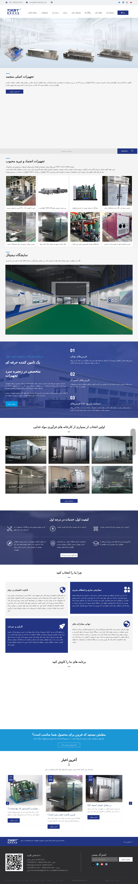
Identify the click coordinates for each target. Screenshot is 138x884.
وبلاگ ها (25, 880)
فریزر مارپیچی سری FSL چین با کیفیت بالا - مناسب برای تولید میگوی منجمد (21, 208)
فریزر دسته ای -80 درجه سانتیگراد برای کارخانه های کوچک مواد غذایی (117, 208)
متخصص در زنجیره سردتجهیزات (23, 373)
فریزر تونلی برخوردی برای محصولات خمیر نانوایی (20, 244)
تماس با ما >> (128, 842)
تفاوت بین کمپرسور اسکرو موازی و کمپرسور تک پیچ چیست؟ (24, 808)
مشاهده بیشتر (69, 501)
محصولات (50, 880)
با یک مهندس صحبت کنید (69, 745)
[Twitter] (127, 2)
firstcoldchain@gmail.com (40, 870)
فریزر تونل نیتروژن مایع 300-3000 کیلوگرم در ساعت (53, 208)
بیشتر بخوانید (15, 92)
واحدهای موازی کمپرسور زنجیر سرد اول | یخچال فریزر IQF (85, 244)
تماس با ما (8, 880)
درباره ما (17, 880)
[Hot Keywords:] (110, 12)
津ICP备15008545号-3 (80, 880)
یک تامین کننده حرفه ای (22, 362)
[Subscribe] (126, 859)
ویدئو (42, 880)
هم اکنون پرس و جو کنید (69, 555)
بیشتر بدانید (12, 404)
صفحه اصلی (59, 880)
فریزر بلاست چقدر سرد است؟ (61, 814)
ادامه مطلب (14, 820)
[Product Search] (66, 151)
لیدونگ (107, 880)
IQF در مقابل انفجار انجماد (99, 805)
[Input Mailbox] (105, 859)
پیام (123, 13)
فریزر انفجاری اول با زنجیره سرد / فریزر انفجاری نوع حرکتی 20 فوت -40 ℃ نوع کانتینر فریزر (117, 244)
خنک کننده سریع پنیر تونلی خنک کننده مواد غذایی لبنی (53, 244)
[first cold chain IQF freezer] (14, 862)
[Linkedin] (123, 2)
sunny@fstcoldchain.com (38, 2)
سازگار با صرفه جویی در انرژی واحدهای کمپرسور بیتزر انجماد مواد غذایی (85, 208)
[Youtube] (131, 2)
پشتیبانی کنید (34, 880)
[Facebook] (119, 2)
